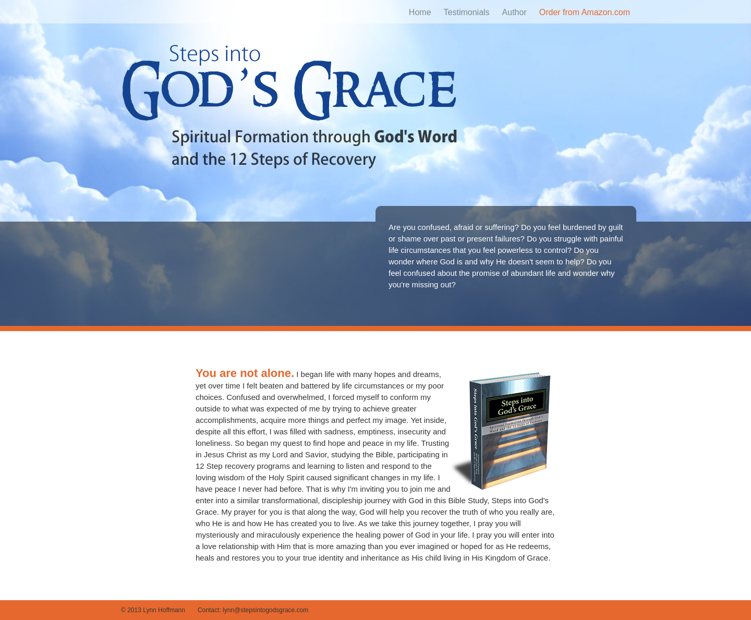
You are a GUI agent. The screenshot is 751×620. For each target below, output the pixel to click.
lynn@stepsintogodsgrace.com (265, 610)
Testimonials (467, 12)
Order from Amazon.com (584, 12)
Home (420, 12)
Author (514, 12)
